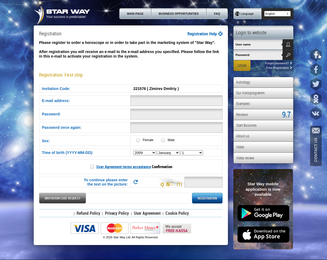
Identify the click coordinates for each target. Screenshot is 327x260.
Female (148, 140)
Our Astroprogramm (250, 92)
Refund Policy (88, 213)
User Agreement (147, 213)
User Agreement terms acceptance (123, 166)
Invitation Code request (62, 198)
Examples (243, 103)
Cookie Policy (177, 213)
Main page (135, 13)
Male (171, 140)
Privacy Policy (117, 213)
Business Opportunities (179, 13)
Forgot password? (278, 63)
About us (242, 135)
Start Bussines (246, 125)
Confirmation (134, 166)
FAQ (217, 13)
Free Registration (279, 67)
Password (243, 54)
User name (243, 44)
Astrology (243, 82)
